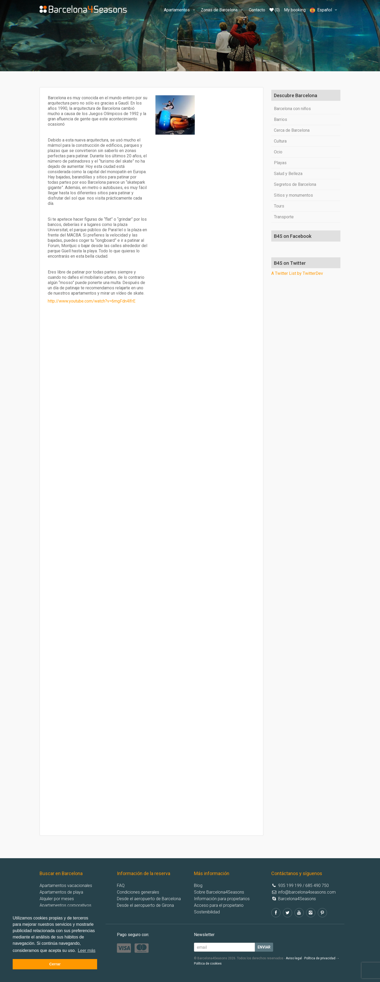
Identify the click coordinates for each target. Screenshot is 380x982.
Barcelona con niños (292, 108)
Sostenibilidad (207, 911)
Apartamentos (180, 9)
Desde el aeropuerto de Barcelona (149, 898)
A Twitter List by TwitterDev (297, 273)
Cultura (280, 141)
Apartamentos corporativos (65, 905)
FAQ (121, 885)
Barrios (280, 119)
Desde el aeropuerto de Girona (145, 905)
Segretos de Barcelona (295, 184)
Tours (279, 206)
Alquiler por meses (57, 898)
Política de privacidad (319, 958)
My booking (295, 9)
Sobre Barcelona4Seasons (219, 892)
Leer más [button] (87, 950)
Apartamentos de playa (61, 892)
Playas (280, 162)
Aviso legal (294, 958)
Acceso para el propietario (219, 905)
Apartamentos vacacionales (66, 885)
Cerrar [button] (54, 964)
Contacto (257, 9)
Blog (198, 885)
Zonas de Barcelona (222, 9)
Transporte (284, 216)
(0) (274, 9)
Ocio (278, 151)
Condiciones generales (138, 892)
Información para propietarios (222, 898)
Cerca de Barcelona (292, 130)
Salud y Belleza (288, 173)
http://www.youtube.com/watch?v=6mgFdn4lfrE (91, 301)
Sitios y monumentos (293, 195)
